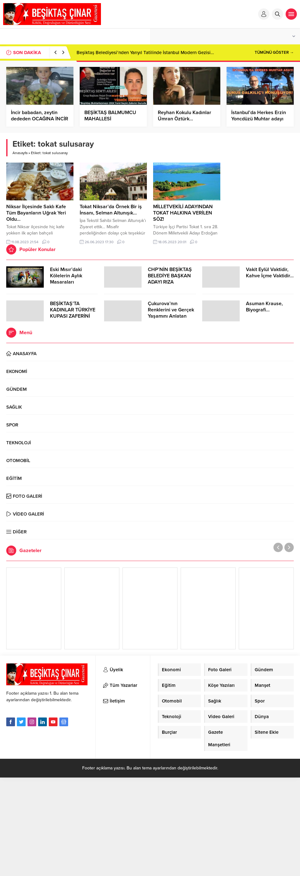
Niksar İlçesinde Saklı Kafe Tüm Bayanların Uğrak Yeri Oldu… (36, 213)
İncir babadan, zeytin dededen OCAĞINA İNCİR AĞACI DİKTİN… (39, 118)
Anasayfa (20, 153)
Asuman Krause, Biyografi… (264, 306)
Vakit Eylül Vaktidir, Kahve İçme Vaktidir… (270, 272)
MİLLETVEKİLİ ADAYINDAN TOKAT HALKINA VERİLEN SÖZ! (183, 213)
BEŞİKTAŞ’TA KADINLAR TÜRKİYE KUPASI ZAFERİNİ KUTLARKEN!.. (72, 312)
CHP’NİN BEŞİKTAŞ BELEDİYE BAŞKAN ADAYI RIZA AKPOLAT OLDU (170, 278)
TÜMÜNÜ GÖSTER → (274, 52)
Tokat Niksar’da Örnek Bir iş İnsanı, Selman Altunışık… (111, 210)
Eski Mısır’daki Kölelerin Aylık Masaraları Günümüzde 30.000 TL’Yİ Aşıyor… (72, 282)
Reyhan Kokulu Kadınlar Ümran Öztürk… (184, 115)
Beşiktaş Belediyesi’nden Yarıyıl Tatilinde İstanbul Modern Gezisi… (145, 52)
